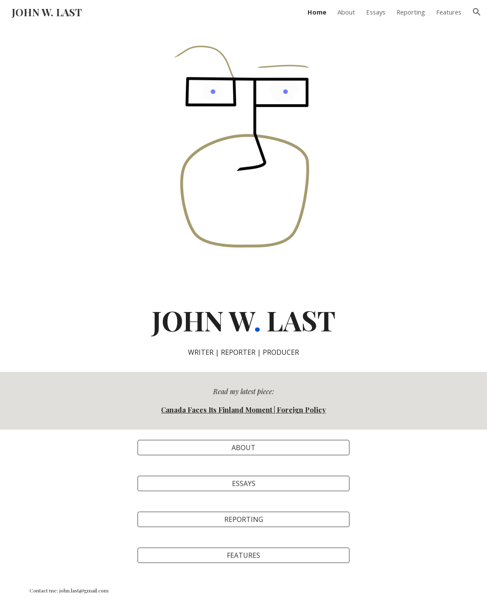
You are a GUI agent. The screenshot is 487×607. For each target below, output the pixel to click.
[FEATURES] (243, 555)
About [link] (346, 12)
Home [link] (317, 12)
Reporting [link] (410, 12)
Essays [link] (375, 12)
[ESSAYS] (243, 483)
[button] (476, 12)
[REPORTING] (243, 519)
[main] (243, 329)
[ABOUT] (243, 447)
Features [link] (448, 12)
